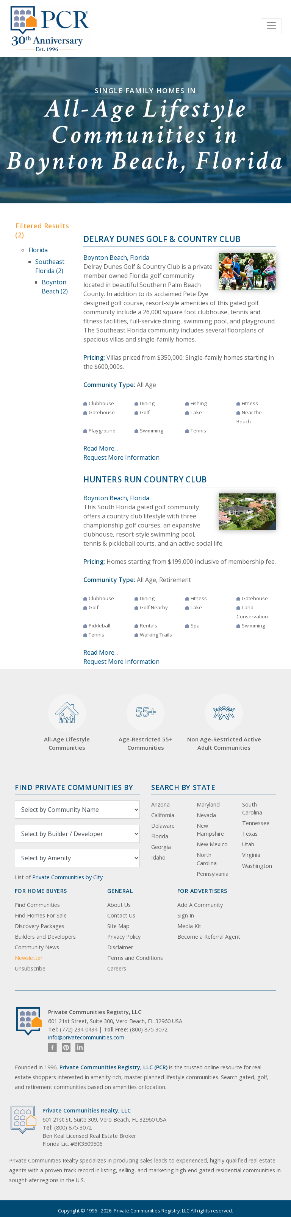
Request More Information (121, 457)
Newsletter (28, 957)
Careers (116, 968)
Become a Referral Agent (208, 936)
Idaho (158, 857)
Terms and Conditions (135, 957)
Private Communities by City (67, 877)
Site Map (118, 926)
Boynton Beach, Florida (116, 257)
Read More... (100, 448)
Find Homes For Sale (41, 915)
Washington (257, 865)
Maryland (208, 804)
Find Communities (37, 904)
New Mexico (212, 844)
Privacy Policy (124, 936)
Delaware (163, 825)
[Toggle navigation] (271, 25)
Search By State (183, 787)
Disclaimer (120, 947)
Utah (248, 844)
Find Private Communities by (74, 787)
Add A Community (200, 904)
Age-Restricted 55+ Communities (145, 722)
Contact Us (121, 915)
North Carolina (207, 859)
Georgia (161, 846)
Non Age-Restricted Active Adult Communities (224, 722)
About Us (119, 904)
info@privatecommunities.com (86, 1037)
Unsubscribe (30, 968)
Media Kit (189, 926)
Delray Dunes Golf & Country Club (162, 239)
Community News (37, 947)
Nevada (206, 815)
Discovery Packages (39, 926)
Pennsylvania (212, 873)
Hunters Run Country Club (145, 479)
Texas (250, 833)
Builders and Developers (45, 936)
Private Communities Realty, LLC (86, 1110)
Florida (38, 250)
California (162, 815)
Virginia (251, 854)
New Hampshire (210, 830)
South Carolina (252, 808)
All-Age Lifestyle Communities (67, 722)
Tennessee (255, 823)
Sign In (185, 915)
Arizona (160, 804)
